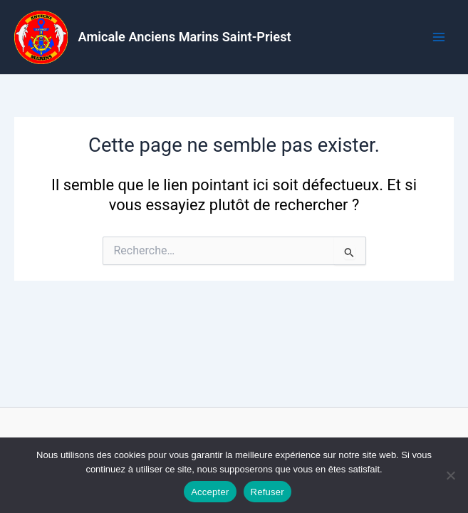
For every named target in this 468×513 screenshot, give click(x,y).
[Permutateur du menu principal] (439, 37)
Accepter (210, 492)
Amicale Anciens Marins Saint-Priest (184, 36)
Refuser (267, 492)
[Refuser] (450, 475)
